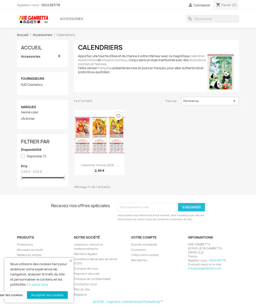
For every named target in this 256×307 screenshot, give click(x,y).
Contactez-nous (85, 284)
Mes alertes (139, 260)
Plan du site (82, 289)
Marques (28, 107)
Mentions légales (85, 254)
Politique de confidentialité (92, 279)
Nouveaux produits (30, 250)
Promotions (25, 244)
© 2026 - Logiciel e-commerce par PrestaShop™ (128, 302)
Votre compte (144, 237)
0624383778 (50, 5)
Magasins (80, 294)
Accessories (71, 19)
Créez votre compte (145, 255)
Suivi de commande (144, 244)
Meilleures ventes (29, 255)
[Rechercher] (212, 19)
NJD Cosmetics (32, 85)
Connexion (138, 250)
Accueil (31, 47)
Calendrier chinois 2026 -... (99, 165)
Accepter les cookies (47, 295)
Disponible (37, 156)
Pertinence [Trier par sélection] (210, 101)
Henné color (29, 112)
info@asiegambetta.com (204, 268)
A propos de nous (86, 268)
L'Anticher (28, 119)
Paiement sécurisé (87, 274)
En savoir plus (37, 284)
